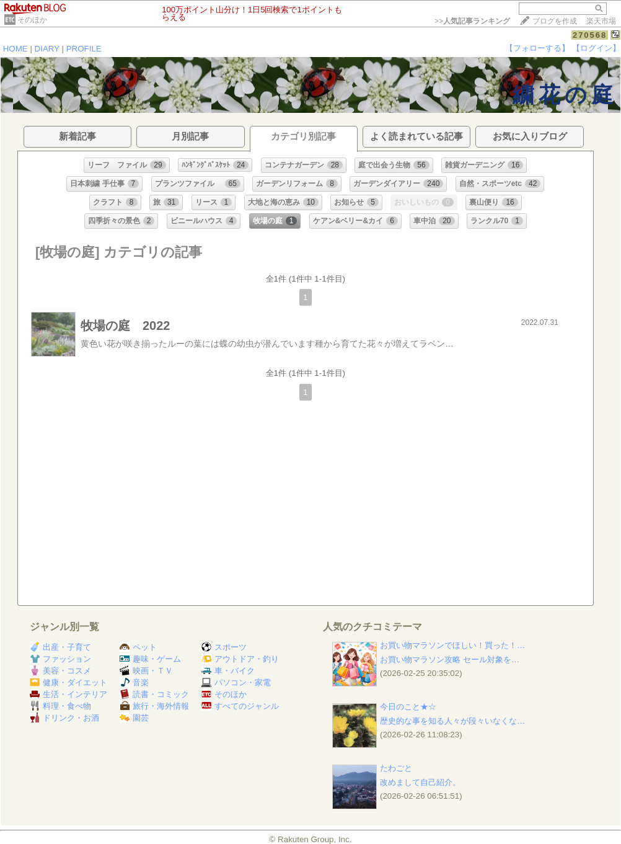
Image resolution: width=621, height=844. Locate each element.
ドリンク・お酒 (64, 717)
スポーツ (224, 647)
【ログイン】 (596, 48)
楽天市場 (601, 21)
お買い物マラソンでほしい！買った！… (452, 645)
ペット (138, 647)
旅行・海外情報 (154, 706)
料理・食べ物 (60, 706)
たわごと (396, 768)
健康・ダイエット (68, 682)
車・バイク (228, 670)
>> (472, 21)
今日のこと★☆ (408, 706)
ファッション (60, 659)
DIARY (47, 48)
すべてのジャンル (240, 706)
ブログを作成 (554, 21)
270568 (590, 35)
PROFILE (84, 48)
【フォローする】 (537, 48)
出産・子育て (60, 647)
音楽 (134, 682)
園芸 (134, 717)
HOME (15, 48)
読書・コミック (154, 694)
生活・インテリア (68, 694)
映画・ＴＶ (146, 670)
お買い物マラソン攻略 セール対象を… (449, 659)
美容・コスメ (60, 670)
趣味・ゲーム (150, 659)
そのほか (32, 20)
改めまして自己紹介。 (420, 782)
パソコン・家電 (236, 682)
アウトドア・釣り (240, 659)
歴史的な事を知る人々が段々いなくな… (452, 721)
